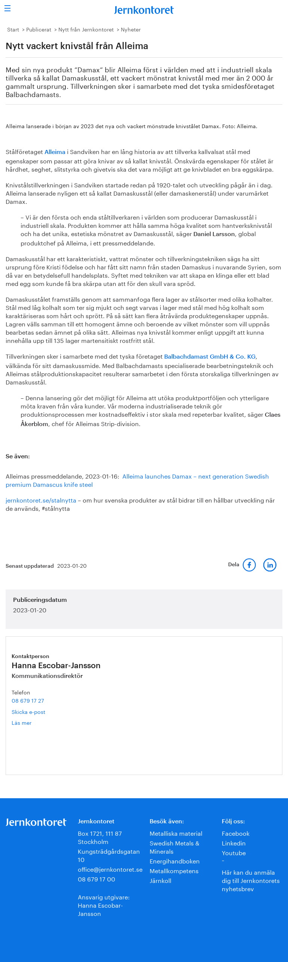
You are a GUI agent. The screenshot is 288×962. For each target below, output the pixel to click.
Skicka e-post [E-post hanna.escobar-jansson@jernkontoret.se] (28, 711)
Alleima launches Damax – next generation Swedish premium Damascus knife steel (137, 479)
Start (13, 29)
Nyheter (131, 29)
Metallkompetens (174, 870)
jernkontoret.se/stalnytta (41, 499)
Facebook (235, 832)
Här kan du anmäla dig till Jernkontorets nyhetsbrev (251, 880)
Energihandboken (175, 860)
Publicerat (38, 29)
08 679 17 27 (28, 700)
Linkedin (234, 842)
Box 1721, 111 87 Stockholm (100, 836)
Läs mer (32, 722)
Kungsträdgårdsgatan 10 (109, 854)
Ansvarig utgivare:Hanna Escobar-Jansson (104, 904)
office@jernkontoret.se (110, 868)
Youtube (234, 852)
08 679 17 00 (96, 878)
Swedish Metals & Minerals (174, 846)
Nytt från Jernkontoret (86, 29)
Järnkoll (160, 879)
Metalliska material (176, 832)
